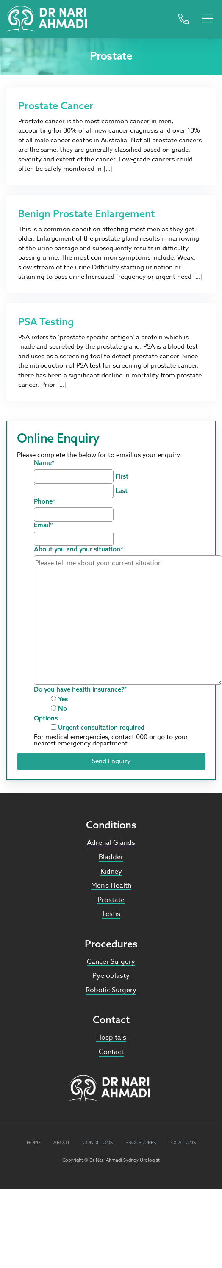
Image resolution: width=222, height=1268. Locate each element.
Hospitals (111, 1038)
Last (121, 490)
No (62, 708)
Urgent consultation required (101, 727)
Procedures (140, 1143)
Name (44, 463)
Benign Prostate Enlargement (86, 213)
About (61, 1143)
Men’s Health (111, 885)
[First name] (74, 476)
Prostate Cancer (55, 105)
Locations (182, 1143)
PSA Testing (46, 321)
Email (43, 525)
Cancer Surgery (111, 962)
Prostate (111, 900)
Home (34, 1143)
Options (46, 718)
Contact (111, 1052)
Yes (63, 699)
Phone (45, 501)
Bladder (111, 857)
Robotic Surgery (111, 990)
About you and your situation (78, 549)
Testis (111, 914)
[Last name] (74, 491)
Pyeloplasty (111, 976)
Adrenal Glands (111, 843)
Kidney (111, 872)
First (121, 476)
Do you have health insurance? (80, 689)
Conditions (98, 1143)
